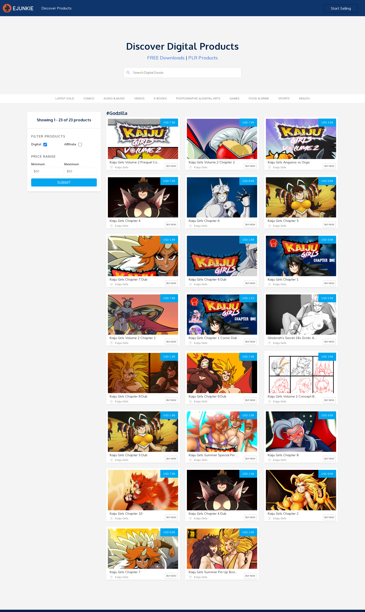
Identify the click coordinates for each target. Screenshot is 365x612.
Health (304, 98)
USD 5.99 (327, 298)
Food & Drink (259, 98)
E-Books (160, 98)
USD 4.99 (327, 122)
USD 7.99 (169, 122)
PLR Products (203, 58)
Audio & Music (114, 98)
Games (235, 98)
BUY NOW (171, 166)
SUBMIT (64, 182)
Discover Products (56, 8)
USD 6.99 (248, 181)
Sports (284, 98)
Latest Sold (64, 98)
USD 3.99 (327, 356)
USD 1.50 (248, 298)
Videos (139, 98)
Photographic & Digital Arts (198, 98)
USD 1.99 (169, 239)
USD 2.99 (248, 415)
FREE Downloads (166, 58)
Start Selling (341, 8)
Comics (88, 98)
